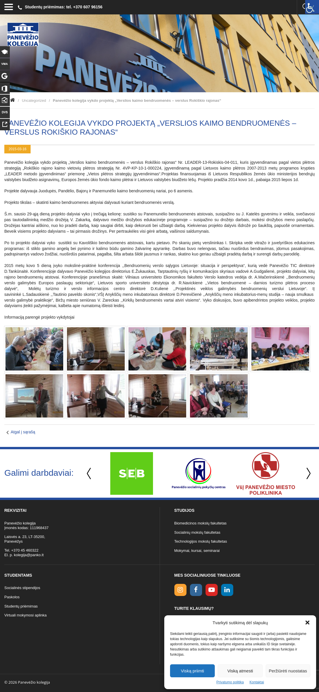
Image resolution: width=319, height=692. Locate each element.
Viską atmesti (240, 670)
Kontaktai (256, 682)
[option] (131, 473)
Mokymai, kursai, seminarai (197, 550)
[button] (307, 622)
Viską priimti (192, 670)
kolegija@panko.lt (29, 555)
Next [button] (307, 474)
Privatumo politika (230, 682)
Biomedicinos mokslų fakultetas (200, 523)
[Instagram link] (180, 590)
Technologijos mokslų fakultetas (200, 541)
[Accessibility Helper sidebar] (312, 7)
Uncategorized (34, 100)
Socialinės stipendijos (22, 588)
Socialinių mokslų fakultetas (197, 532)
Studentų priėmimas (21, 606)
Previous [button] (89, 474)
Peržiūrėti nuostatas (288, 670)
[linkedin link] (227, 590)
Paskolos (12, 597)
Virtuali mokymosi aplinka (25, 615)
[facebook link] (196, 590)
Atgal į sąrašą (23, 432)
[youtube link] (212, 590)
